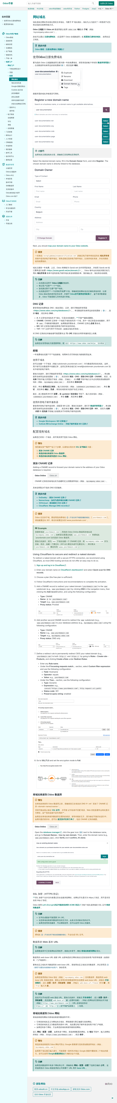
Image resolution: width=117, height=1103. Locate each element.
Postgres (85, 9)
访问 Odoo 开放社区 (42, 1094)
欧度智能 (31, 9)
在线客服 (11, 128)
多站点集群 (15, 97)
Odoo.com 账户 (11, 196)
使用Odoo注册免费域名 (12, 21)
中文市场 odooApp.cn (60, 1089)
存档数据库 (10, 186)
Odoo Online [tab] (40, 475)
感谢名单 (9, 216)
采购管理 (9, 41)
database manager (51, 832)
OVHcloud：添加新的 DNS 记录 (52, 503)
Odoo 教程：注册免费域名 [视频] (48, 49)
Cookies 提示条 (17, 90)
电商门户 (9, 62)
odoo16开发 (67, 9)
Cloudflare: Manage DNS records (53, 506)
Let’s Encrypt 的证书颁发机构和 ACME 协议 (60, 905)
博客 (9, 125)
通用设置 (9, 160)
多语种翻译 (15, 93)
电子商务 (11, 114)
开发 (7, 220)
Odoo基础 (9, 37)
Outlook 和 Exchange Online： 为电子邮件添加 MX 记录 (62, 424)
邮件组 (12, 111)
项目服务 (9, 149)
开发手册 (9, 212)
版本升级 (9, 182)
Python (77, 9)
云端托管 (9, 168)
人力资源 (9, 139)
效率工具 (9, 153)
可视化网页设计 (15, 69)
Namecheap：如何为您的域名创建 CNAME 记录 (59, 500)
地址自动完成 (16, 83)
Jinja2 (94, 9)
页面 (11, 72)
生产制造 (9, 51)
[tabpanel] (72, 481)
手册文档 (9, 223)
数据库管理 (10, 165)
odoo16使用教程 (55, 9)
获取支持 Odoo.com (81, 1089)
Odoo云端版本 (11, 172)
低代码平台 (10, 156)
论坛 (9, 121)
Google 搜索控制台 (18, 86)
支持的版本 (10, 189)
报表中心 (12, 107)
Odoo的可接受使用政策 (79, 294)
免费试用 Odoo (106, 3)
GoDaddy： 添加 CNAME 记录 (51, 497)
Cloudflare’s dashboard (71, 570)
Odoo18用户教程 (12, 34)
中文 (100, 9)
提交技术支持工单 (65, 819)
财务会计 (9, 135)
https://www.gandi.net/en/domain (62, 270)
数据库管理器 (103, 62)
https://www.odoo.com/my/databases (51, 310)
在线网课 (11, 118)
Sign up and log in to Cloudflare (50, 565)
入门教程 (9, 205)
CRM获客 (9, 142)
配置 (11, 76)
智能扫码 (9, 55)
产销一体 (9, 58)
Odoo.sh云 (10, 175)
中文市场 (40, 9)
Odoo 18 (108, 9)
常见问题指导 (10, 208)
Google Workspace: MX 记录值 (52, 421)
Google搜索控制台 (56, 1053)
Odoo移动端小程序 (13, 193)
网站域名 (14, 79)
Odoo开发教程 (11, 201)
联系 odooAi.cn (40, 1089)
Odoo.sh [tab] (53, 475)
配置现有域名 (9, 24)
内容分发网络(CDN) (18, 104)
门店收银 (9, 132)
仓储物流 (9, 48)
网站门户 (11, 65)
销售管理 (9, 44)
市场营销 (9, 146)
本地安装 (9, 179)
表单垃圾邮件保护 (17, 100)
